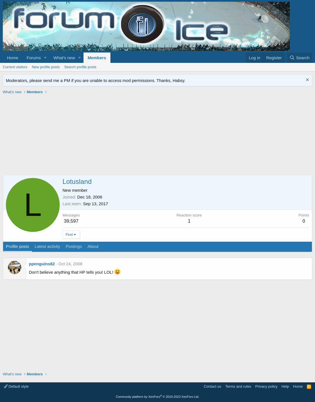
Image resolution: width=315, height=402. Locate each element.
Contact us (212, 386)
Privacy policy (266, 386)
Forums (34, 57)
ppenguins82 (42, 263)
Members (97, 57)
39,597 (71, 221)
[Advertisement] (157, 135)
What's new (64, 57)
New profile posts (46, 67)
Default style (16, 386)
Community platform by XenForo (157, 396)
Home (12, 57)
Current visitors (15, 67)
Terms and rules (238, 386)
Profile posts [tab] (17, 246)
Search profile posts (80, 67)
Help (285, 386)
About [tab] (92, 246)
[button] (45, 57)
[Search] (299, 57)
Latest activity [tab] (47, 246)
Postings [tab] (74, 246)
